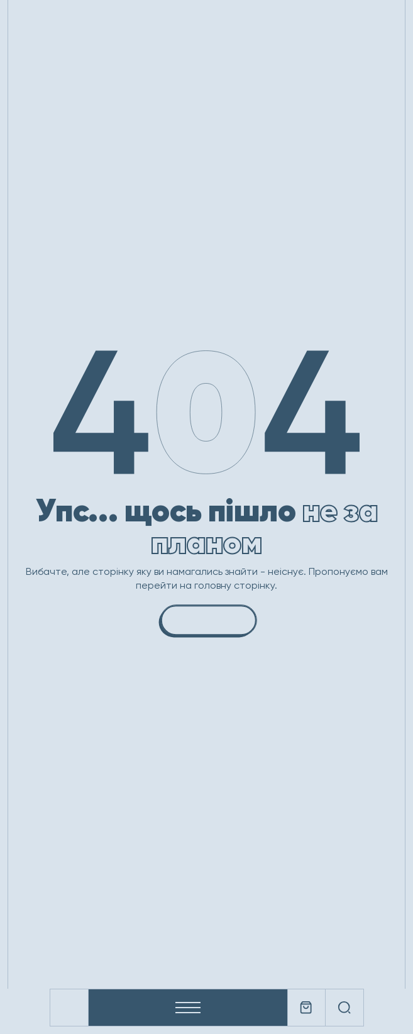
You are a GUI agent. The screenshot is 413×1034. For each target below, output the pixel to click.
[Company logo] (69, 1007)
